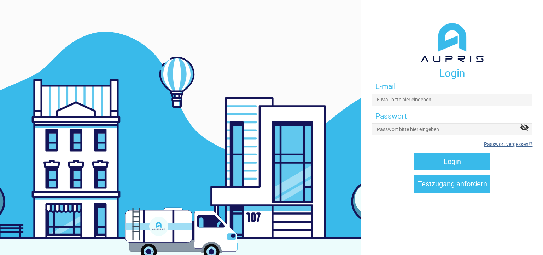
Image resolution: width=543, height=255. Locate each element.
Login (452, 161)
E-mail (385, 86)
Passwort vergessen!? (508, 144)
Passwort (391, 116)
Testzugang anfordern (452, 184)
